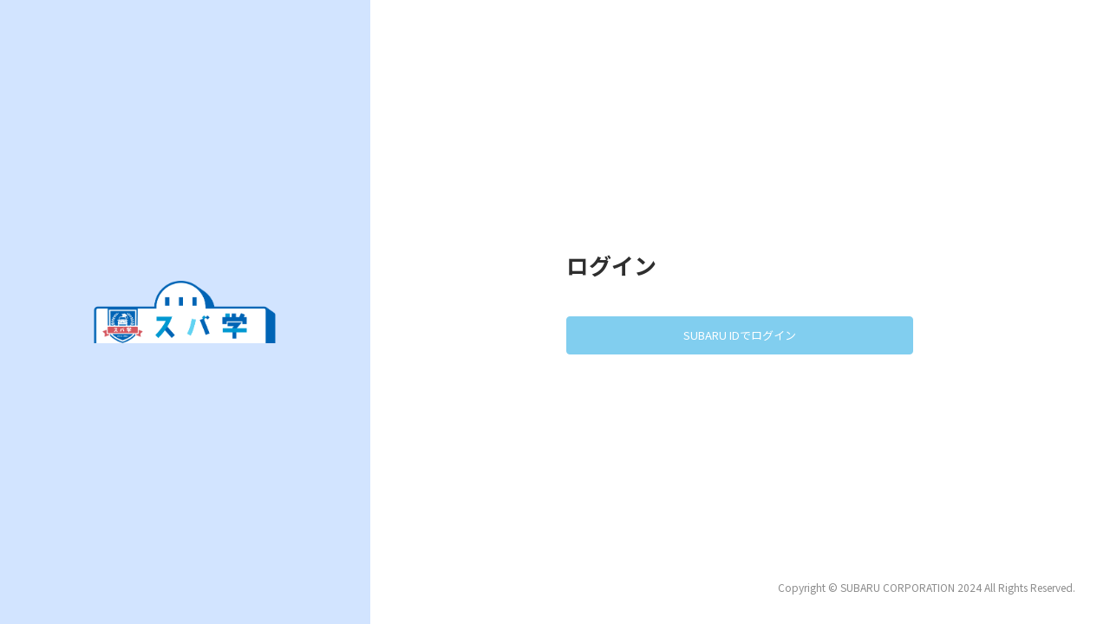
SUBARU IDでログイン (739, 335)
